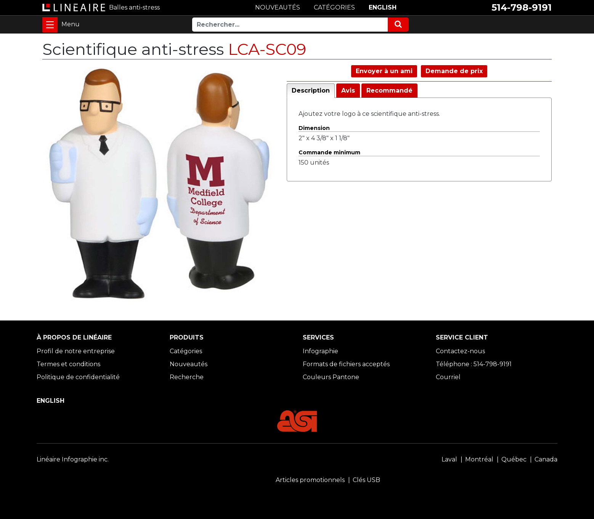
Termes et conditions (68, 364)
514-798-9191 (521, 7)
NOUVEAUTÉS (277, 7)
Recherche (187, 377)
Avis (348, 90)
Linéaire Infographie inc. (73, 459)
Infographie (320, 351)
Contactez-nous (460, 351)
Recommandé (389, 90)
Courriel (448, 377)
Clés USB (366, 480)
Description (311, 90)
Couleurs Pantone (331, 377)
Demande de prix (454, 71)
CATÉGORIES (334, 7)
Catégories (186, 351)
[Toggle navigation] (50, 24)
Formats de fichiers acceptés (346, 364)
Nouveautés (188, 364)
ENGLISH (383, 7)
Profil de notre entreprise (76, 351)
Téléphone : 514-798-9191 (474, 364)
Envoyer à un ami (384, 71)
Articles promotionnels (310, 480)
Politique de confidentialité (78, 377)
